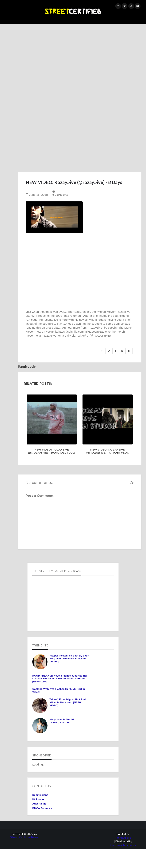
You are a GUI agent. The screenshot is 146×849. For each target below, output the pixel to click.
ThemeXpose (123, 837)
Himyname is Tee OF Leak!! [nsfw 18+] (62, 721)
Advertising (39, 803)
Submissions (40, 795)
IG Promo (38, 799)
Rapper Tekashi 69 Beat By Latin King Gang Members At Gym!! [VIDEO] (69, 658)
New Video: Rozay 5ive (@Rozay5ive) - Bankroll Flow (51, 451)
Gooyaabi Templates (123, 845)
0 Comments (60, 194)
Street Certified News (24, 837)
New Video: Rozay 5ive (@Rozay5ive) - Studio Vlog (107, 451)
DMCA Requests (42, 808)
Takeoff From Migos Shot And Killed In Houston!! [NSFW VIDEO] (67, 702)
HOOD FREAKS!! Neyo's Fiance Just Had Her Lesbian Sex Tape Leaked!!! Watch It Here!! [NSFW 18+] (59, 678)
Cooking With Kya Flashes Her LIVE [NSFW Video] (58, 690)
